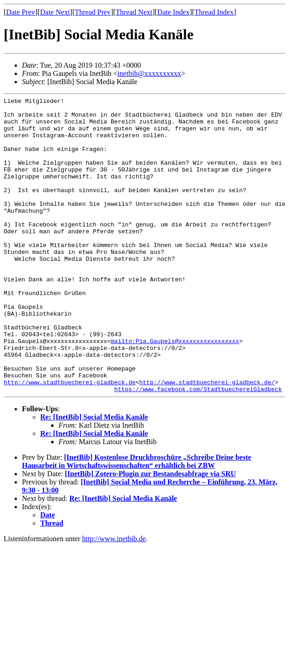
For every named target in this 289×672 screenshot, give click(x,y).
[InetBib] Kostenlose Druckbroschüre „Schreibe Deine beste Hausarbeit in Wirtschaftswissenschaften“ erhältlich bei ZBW (136, 520)
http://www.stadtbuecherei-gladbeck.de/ (206, 439)
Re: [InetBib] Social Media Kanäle (94, 476)
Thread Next (134, 12)
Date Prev (20, 12)
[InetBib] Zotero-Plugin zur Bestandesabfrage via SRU (150, 533)
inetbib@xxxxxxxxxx (149, 73)
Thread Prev (93, 12)
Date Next (55, 12)
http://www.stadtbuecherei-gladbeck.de (70, 439)
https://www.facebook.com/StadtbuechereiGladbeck (198, 448)
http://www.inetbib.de (114, 598)
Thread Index (214, 12)
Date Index (173, 12)
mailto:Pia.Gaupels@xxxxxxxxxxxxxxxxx (175, 390)
